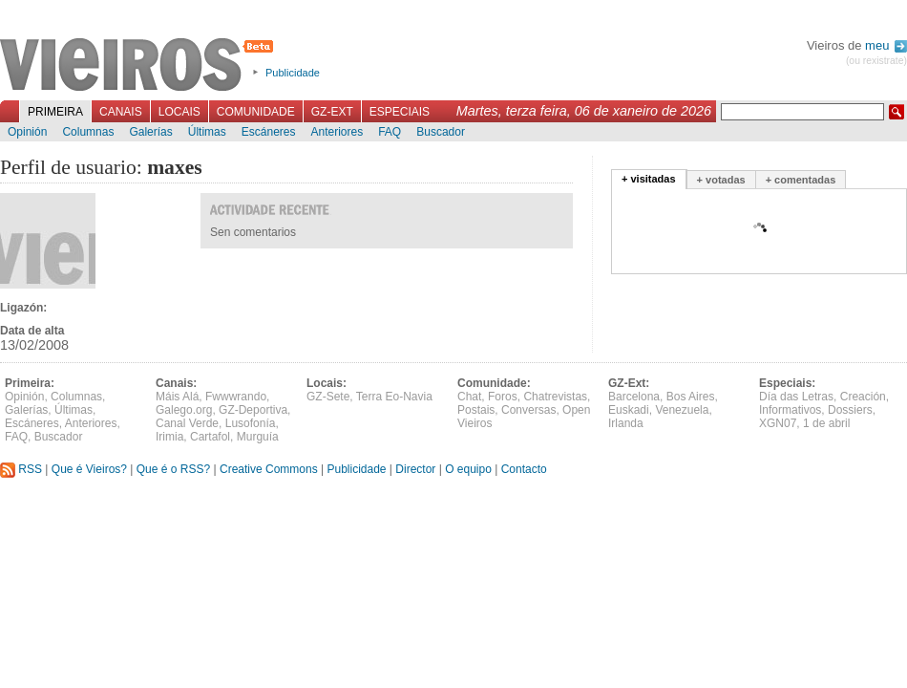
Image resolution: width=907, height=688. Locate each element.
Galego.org (184, 410)
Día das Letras (796, 396)
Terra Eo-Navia (394, 396)
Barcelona (634, 396)
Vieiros (140, 66)
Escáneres (269, 132)
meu (886, 45)
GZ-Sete (327, 396)
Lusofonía (250, 423)
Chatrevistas (555, 396)
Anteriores (336, 132)
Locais (179, 111)
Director (415, 469)
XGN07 (777, 423)
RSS (21, 469)
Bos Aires (690, 396)
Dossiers (850, 410)
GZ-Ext (332, 111)
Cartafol (210, 436)
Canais (120, 111)
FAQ (389, 132)
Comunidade (256, 111)
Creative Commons (269, 469)
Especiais (399, 111)
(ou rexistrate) (876, 60)
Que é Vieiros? (89, 469)
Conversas (528, 410)
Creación (863, 396)
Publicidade (292, 72)
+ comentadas (801, 179)
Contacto (524, 469)
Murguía (258, 436)
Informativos (790, 410)
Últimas (207, 132)
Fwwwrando (235, 396)
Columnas (88, 132)
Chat (469, 396)
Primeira (55, 111)
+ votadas (721, 179)
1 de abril (826, 423)
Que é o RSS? (173, 469)
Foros (502, 396)
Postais (476, 410)
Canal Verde (187, 423)
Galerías (150, 132)
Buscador (440, 132)
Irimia (169, 436)
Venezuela (681, 410)
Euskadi (628, 410)
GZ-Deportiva (253, 410)
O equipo (468, 469)
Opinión (27, 132)
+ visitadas (649, 178)
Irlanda (625, 423)
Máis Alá (177, 396)
